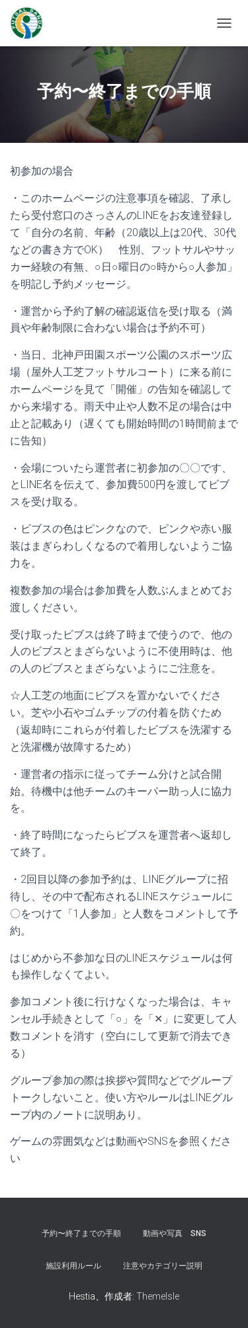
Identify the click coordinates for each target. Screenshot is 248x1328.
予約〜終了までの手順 (81, 1233)
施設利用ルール (73, 1265)
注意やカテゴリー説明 (162, 1265)
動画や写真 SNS (174, 1233)
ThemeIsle (157, 1296)
